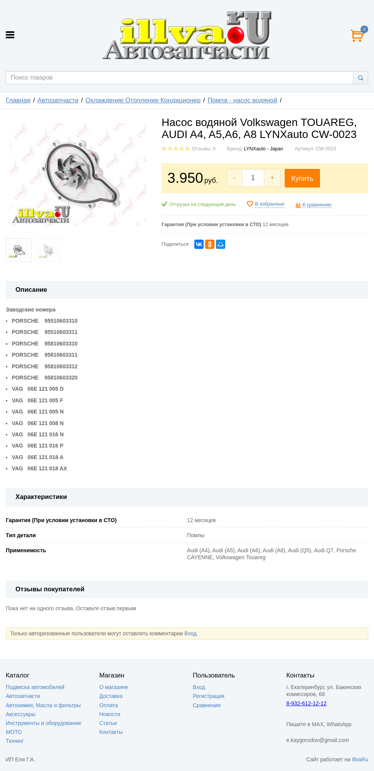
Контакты (110, 732)
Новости (109, 714)
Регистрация (208, 696)
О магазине (113, 687)
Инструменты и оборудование (43, 723)
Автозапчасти (57, 100)
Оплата (108, 705)
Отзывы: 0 (203, 148)
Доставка (110, 696)
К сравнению (317, 205)
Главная (18, 100)
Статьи (108, 723)
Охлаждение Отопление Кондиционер (143, 100)
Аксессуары (21, 714)
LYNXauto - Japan (263, 148)
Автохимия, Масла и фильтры (43, 705)
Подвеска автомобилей (35, 687)
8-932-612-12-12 (306, 703)
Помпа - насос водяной (242, 100)
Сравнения (207, 705)
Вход (190, 633)
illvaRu (360, 759)
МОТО (14, 732)
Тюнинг (15, 741)
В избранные (269, 204)
